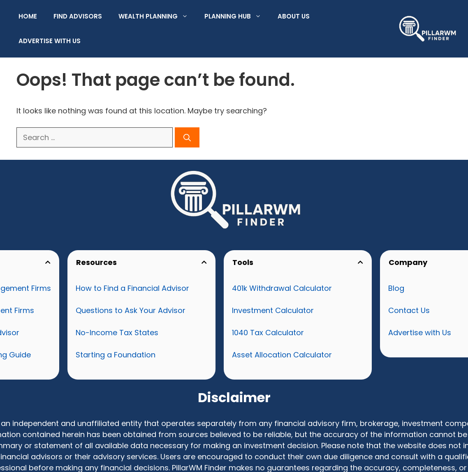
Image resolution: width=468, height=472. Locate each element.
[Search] (187, 137)
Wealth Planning (157, 16)
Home (28, 16)
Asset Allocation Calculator (282, 355)
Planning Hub (236, 16)
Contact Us (409, 310)
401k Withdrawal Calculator (282, 288)
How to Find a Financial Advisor (132, 288)
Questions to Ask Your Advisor (130, 310)
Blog (396, 288)
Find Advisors (77, 16)
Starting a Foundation (115, 355)
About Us (294, 16)
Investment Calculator (273, 310)
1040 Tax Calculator (268, 332)
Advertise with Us (50, 41)
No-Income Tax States (117, 332)
